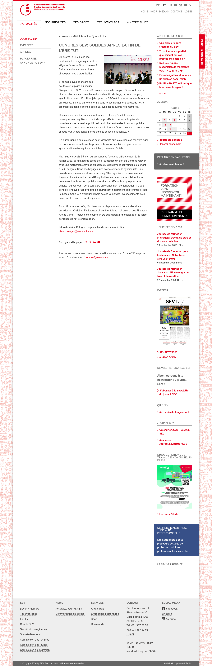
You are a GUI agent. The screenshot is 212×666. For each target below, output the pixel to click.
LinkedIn (167, 613)
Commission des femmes (34, 639)
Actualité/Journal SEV (69, 608)
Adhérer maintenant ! (171, 163)
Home (144, 11)
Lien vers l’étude (168, 513)
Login (188, 11)
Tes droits (81, 22)
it (171, 5)
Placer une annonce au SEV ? (32, 60)
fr (164, 5)
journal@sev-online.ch (98, 257)
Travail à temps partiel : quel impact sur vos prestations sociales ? (173, 55)
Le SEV (24, 618)
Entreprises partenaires (105, 613)
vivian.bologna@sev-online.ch (76, 231)
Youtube (171, 618)
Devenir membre (202, 51)
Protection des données (73, 663)
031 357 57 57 (139, 625)
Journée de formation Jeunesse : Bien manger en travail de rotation (173, 272)
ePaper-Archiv (167, 356)
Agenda (25, 52)
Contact (176, 11)
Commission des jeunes (34, 644)
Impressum (56, 663)
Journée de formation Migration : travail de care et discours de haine (174, 237)
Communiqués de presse (70, 613)
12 (165, 125)
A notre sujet (137, 22)
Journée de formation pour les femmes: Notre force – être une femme (172, 254)
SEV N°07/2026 (168, 352)
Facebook (171, 608)
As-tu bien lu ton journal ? (174, 411)
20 (169, 129)
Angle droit (97, 608)
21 (174, 129)
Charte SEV (27, 623)
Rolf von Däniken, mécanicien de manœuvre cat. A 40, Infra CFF (174, 67)
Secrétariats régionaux (33, 628)
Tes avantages (108, 22)
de (158, 5)
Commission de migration (35, 649)
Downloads (97, 623)
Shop (153, 11)
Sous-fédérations (30, 634)
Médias (164, 11)
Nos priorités (55, 22)
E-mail (130, 633)
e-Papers (26, 45)
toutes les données (170, 139)
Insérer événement (170, 143)
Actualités (29, 24)
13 (170, 125)
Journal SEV (29, 38)
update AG (180, 663)
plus (163, 93)
